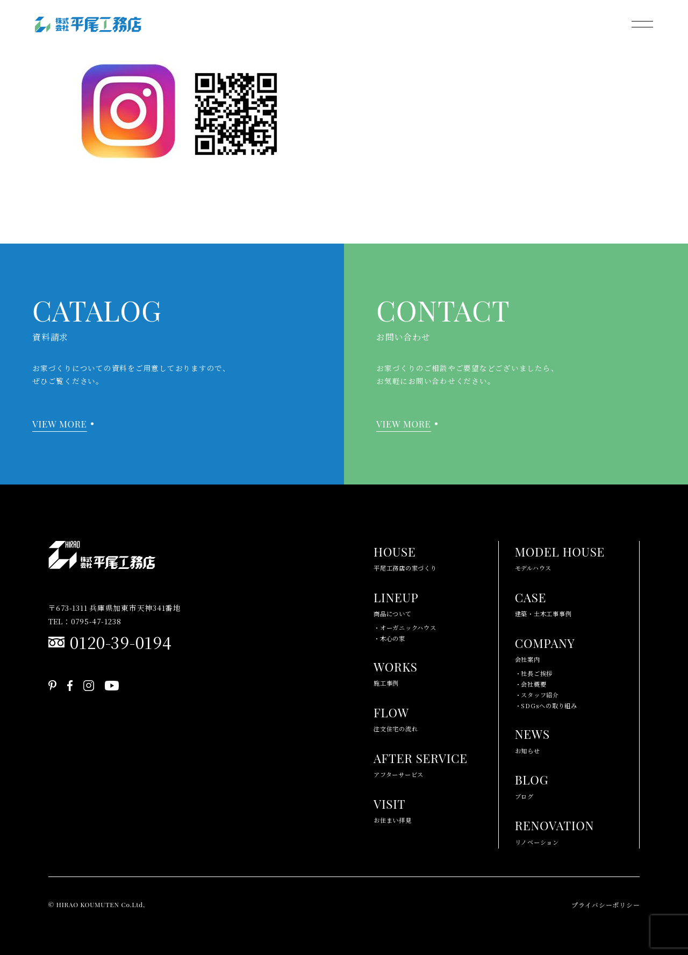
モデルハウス (560, 557)
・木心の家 (389, 638)
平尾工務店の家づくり (405, 557)
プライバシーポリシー (605, 904)
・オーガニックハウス (405, 627)
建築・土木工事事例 (543, 602)
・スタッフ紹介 (537, 694)
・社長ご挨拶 (534, 673)
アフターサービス (421, 763)
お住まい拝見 (393, 809)
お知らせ (532, 739)
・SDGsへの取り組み (546, 705)
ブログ (532, 785)
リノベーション (554, 830)
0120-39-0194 (121, 642)
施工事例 (396, 672)
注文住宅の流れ (396, 717)
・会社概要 (531, 684)
